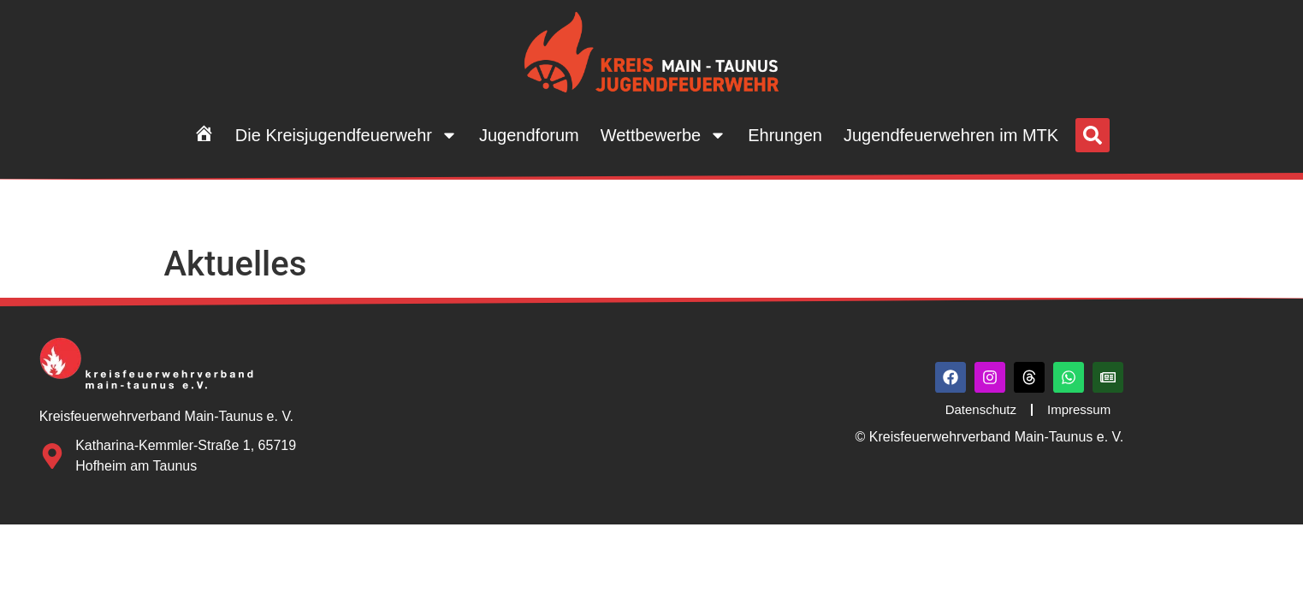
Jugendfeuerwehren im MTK (951, 135)
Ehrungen (785, 135)
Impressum (1079, 409)
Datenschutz (980, 409)
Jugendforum (529, 135)
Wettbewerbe (663, 135)
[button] (1092, 135)
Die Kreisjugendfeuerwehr (346, 135)
